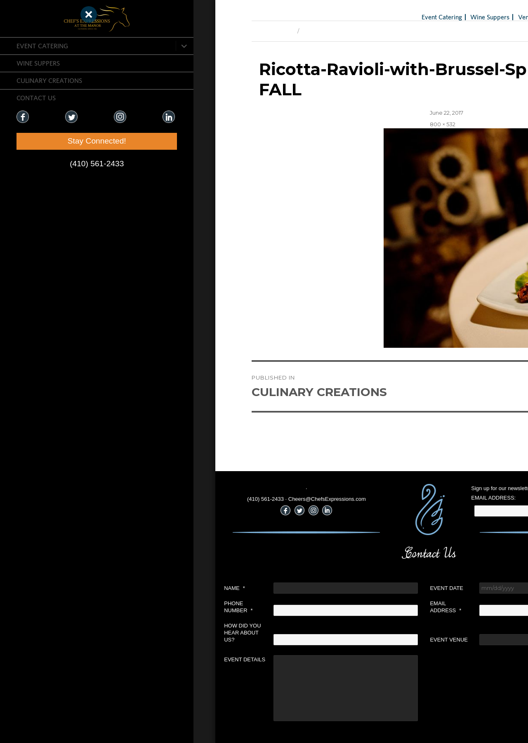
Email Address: (377, 498)
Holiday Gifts (468, 17)
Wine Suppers (38, 63)
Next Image (201, 31)
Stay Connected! (49, 141)
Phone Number (122, 606)
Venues (411, 17)
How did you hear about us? (126, 633)
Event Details (128, 659)
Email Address (329, 606)
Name (118, 588)
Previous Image (156, 31)
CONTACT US (36, 97)
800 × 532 (326, 124)
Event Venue (332, 640)
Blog (436, 17)
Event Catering (42, 46)
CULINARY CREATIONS (49, 80)
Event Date (330, 588)
